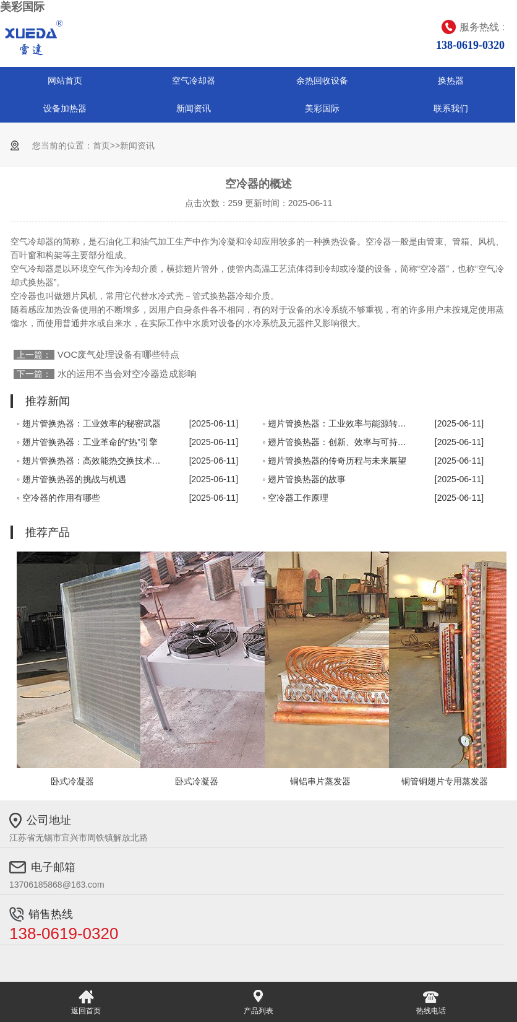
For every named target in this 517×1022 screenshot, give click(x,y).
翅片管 (197, 269)
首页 (101, 145)
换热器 (451, 80)
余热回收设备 (322, 80)
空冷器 (378, 241)
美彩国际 (22, 7)
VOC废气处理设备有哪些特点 (119, 354)
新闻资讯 (193, 108)
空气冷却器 (193, 80)
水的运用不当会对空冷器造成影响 (127, 373)
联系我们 (451, 108)
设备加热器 (65, 108)
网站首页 (65, 80)
